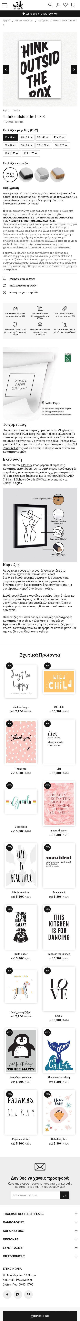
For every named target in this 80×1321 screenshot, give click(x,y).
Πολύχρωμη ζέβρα (21, 1012)
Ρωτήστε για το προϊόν (24, 292)
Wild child (59, 707)
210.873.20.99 (40, 335)
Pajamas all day (21, 1139)
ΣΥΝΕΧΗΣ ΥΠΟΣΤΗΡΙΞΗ (40, 330)
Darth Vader (21, 954)
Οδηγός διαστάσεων (22, 278)
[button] (4, 5)
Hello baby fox (59, 1139)
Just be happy (21, 707)
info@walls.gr (24, 1279)
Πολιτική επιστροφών (23, 285)
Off (52, 13)
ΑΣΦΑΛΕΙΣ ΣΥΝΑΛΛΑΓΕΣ (15, 330)
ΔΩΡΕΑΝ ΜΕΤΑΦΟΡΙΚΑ (15, 314)
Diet (59, 769)
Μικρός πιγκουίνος (21, 1077)
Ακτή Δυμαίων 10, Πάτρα (21, 1275)
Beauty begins (59, 830)
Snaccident (59, 892)
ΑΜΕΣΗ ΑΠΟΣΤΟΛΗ (40, 314)
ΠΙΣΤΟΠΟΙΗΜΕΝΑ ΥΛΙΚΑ (64, 330)
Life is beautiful (20, 892)
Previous (6, 69)
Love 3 (58, 1015)
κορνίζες (54, 570)
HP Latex (26, 465)
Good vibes (21, 827)
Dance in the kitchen (59, 954)
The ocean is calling (59, 1077)
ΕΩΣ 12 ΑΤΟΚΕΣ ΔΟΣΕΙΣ (65, 314)
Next (74, 69)
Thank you (20, 769)
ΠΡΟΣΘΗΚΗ (40, 1316)
